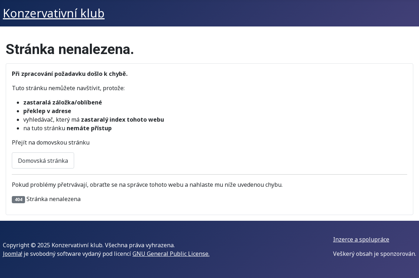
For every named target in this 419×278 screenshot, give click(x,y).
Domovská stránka (43, 161)
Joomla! (12, 254)
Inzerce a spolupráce (361, 239)
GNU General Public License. (171, 254)
